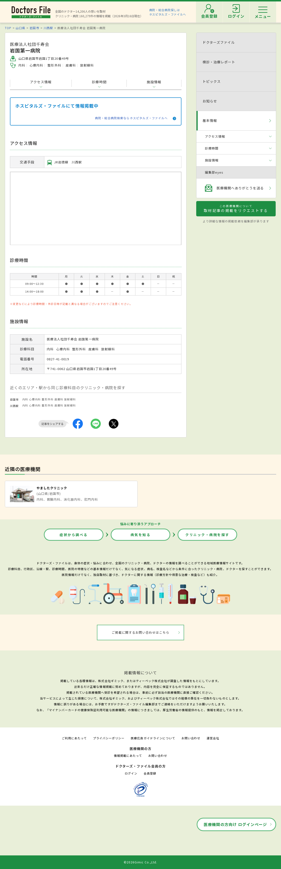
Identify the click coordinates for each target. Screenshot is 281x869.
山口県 (20, 28)
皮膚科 (59, 399)
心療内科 (35, 399)
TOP (8, 28)
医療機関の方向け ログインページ (235, 824)
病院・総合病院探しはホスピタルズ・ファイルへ (167, 12)
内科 (25, 399)
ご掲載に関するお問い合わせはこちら (141, 632)
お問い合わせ (190, 738)
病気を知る (141, 534)
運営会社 (213, 738)
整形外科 (47, 399)
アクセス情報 (41, 81)
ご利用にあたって (74, 738)
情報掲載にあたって (128, 755)
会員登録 (150, 773)
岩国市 (34, 28)
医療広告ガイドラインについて (153, 738)
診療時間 (99, 81)
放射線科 (70, 399)
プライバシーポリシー (109, 738)
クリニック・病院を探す (207, 534)
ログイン (131, 773)
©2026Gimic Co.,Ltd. (140, 862)
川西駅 (48, 28)
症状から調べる (74, 534)
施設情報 (154, 81)
